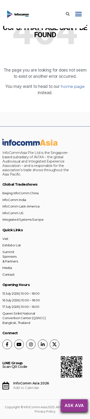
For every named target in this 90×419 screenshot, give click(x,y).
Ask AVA (74, 405)
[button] (78, 14)
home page (73, 86)
